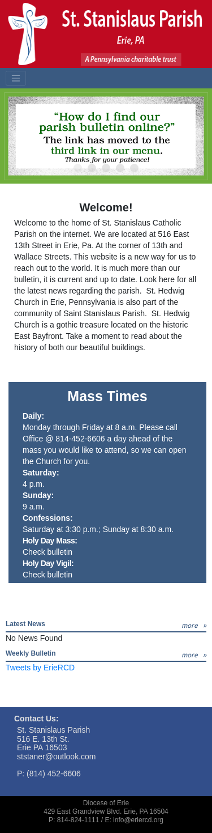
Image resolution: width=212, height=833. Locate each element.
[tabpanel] (106, 136)
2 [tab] (92, 168)
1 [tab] (78, 168)
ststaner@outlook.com (56, 756)
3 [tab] (106, 168)
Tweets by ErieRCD (40, 667)
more (189, 625)
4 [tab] (120, 168)
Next (192, 136)
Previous (19, 136)
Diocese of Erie (106, 803)
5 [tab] (135, 168)
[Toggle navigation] (16, 78)
